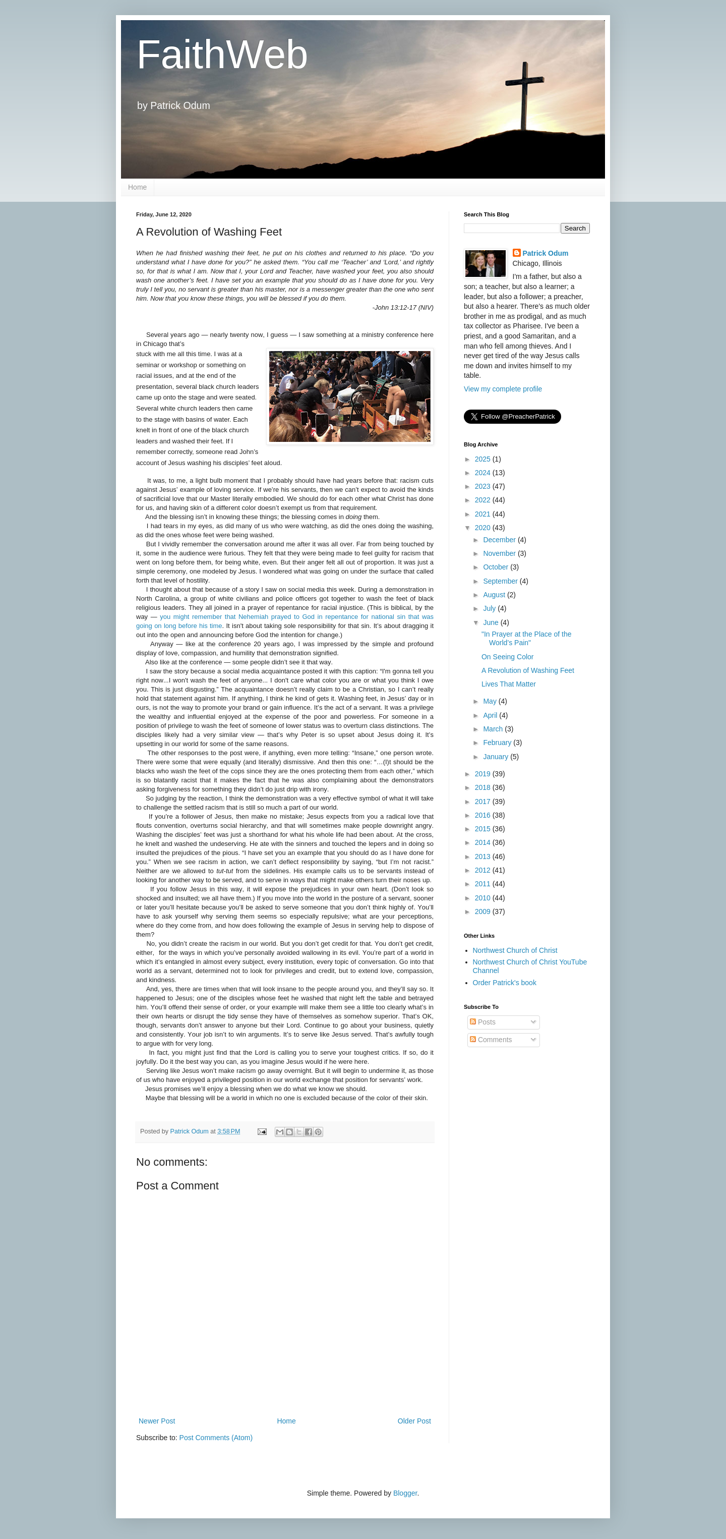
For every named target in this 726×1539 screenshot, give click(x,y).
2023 (484, 486)
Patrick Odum (546, 253)
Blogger (405, 1493)
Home (137, 187)
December (500, 540)
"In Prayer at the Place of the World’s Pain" (526, 638)
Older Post (414, 1421)
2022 (484, 500)
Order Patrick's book (504, 983)
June (491, 622)
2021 (484, 514)
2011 (484, 884)
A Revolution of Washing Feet (527, 670)
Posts (483, 1022)
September (501, 581)
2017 (484, 801)
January (496, 757)
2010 (484, 898)
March (494, 729)
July (490, 608)
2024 (484, 473)
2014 (484, 842)
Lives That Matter (508, 684)
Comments (491, 1040)
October (496, 567)
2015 (484, 829)
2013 (484, 856)
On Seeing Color (507, 657)
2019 (484, 774)
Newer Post (157, 1421)
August (495, 595)
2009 (484, 911)
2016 (484, 815)
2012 (484, 870)
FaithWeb (222, 54)
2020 (484, 528)
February (498, 742)
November (500, 553)
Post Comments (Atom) (216, 1438)
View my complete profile (503, 389)
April (491, 715)
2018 (484, 787)
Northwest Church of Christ (515, 950)
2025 (484, 459)
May (490, 701)
